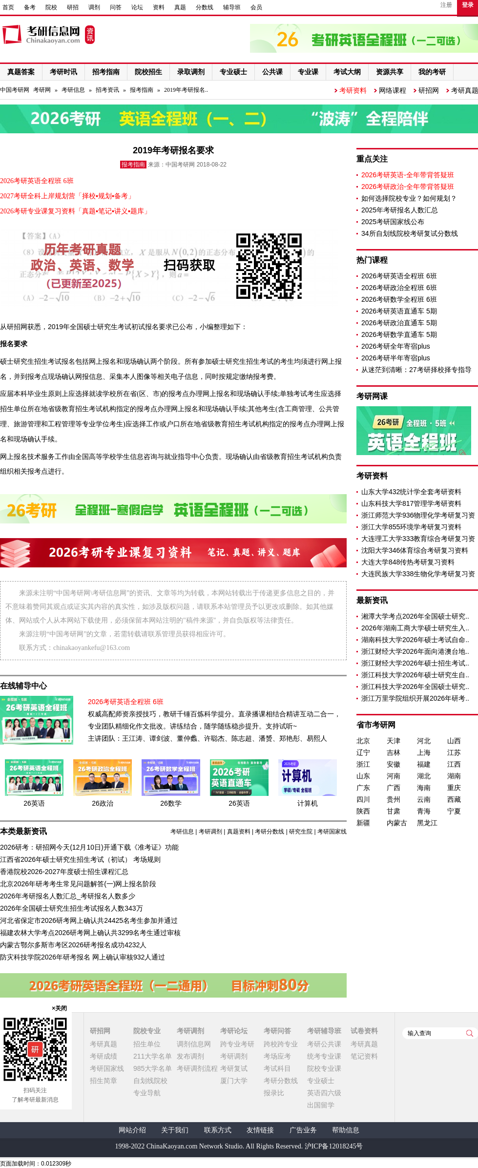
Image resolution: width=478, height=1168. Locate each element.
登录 (468, 4)
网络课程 (392, 90)
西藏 (454, 799)
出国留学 (320, 1105)
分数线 (204, 7)
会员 (256, 7)
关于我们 (174, 1130)
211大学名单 (152, 1056)
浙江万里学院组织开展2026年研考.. (415, 698)
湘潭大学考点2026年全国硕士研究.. (415, 616)
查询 (469, 1033)
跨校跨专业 (281, 1044)
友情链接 (260, 1130)
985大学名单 (152, 1068)
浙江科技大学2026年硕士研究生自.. (415, 675)
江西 (454, 764)
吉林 (393, 752)
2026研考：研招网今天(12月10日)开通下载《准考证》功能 (89, 847)
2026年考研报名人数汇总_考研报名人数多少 (67, 896)
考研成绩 (103, 1056)
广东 (363, 788)
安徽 (393, 764)
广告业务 (303, 1130)
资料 (159, 7)
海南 (424, 788)
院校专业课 (324, 1068)
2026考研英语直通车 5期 (399, 311)
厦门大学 (234, 1081)
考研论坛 (234, 1031)
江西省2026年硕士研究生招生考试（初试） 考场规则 (80, 859)
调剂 (94, 7)
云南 (424, 799)
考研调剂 (210, 831)
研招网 (428, 90)
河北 (424, 741)
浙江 (363, 764)
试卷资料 (364, 1031)
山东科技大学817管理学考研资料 (411, 503)
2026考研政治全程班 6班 (399, 288)
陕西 (363, 811)
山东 (363, 776)
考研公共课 (324, 1044)
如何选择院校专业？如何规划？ (409, 198)
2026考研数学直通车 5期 (399, 334)
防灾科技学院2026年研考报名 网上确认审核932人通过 (82, 957)
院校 (51, 7)
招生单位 (147, 1044)
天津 (393, 741)
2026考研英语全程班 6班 (399, 276)
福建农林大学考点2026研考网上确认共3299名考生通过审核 (90, 933)
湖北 (424, 776)
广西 (393, 788)
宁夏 (454, 811)
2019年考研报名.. (186, 89)
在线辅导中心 (23, 686)
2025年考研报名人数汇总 (399, 210)
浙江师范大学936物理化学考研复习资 (418, 515)
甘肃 (393, 811)
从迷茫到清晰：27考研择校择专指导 (416, 370)
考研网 (42, 89)
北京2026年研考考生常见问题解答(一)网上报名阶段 (78, 884)
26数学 (171, 803)
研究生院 (300, 831)
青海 (424, 811)
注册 (446, 4)
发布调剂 (190, 1056)
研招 (73, 7)
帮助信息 (345, 1130)
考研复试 (234, 1068)
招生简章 (103, 1081)
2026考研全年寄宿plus (395, 346)
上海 (424, 752)
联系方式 (217, 1130)
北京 (363, 741)
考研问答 (277, 1031)
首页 (8, 7)
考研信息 (73, 89)
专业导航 (147, 1093)
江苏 (454, 752)
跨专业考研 (237, 1044)
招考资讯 (107, 89)
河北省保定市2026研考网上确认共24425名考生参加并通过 (89, 920)
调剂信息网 (194, 1044)
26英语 (34, 803)
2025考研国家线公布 (392, 222)
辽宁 (363, 752)
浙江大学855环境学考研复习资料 (411, 527)
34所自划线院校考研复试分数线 (409, 233)
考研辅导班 (324, 1031)
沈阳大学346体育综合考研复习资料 (414, 550)
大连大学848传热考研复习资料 (408, 562)
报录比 (274, 1093)
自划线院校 (150, 1081)
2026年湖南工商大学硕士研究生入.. (415, 628)
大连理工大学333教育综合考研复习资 (418, 538)
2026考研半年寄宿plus (395, 358)
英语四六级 (324, 1093)
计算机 (307, 803)
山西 (454, 741)
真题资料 (238, 831)
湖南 (454, 776)
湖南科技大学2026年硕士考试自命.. (415, 640)
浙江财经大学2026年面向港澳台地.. (415, 651)
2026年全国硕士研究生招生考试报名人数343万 (71, 908)
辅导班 (232, 7)
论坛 (137, 7)
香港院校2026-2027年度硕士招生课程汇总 (64, 872)
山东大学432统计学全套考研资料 (411, 492)
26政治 (102, 803)
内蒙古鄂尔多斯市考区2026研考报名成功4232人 (73, 945)
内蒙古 (397, 823)
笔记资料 (364, 1056)
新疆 (363, 823)
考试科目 (277, 1068)
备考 (30, 7)
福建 (424, 764)
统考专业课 (324, 1056)
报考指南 (141, 89)
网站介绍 (132, 1130)
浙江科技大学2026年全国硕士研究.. (415, 686)
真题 (180, 7)
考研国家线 (332, 831)
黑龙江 (427, 823)
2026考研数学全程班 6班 (399, 299)
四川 (363, 799)
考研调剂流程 (197, 1068)
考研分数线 (269, 831)
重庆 (454, 788)
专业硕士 (320, 1081)
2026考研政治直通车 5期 (399, 323)
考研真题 (103, 1044)
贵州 (393, 799)
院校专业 (147, 1031)
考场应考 (277, 1056)
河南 (393, 776)
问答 (116, 7)
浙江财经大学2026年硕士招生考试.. (415, 663)
